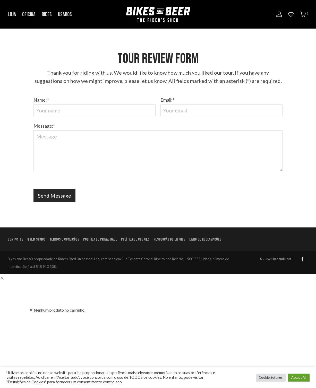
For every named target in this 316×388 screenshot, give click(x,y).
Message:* (158, 148)
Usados (65, 14)
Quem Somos (36, 239)
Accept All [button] (298, 377)
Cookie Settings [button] (271, 377)
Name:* (94, 106)
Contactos (15, 239)
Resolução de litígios (169, 239)
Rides (47, 14)
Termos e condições (64, 239)
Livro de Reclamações (205, 239)
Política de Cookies (135, 239)
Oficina (29, 14)
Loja (12, 14)
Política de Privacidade (100, 239)
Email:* (221, 106)
